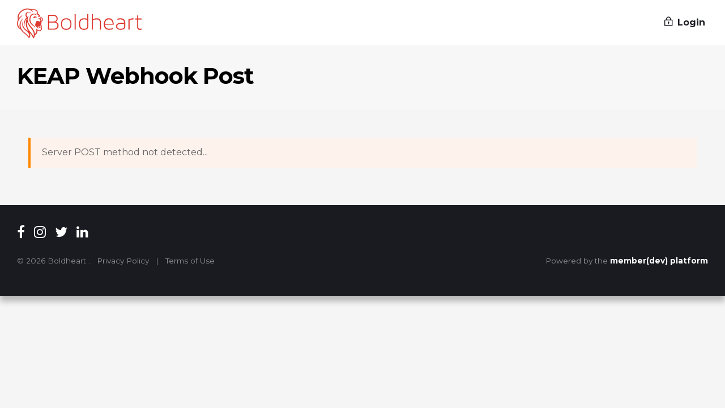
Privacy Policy (123, 260)
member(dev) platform (659, 260)
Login (684, 22)
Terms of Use (190, 260)
